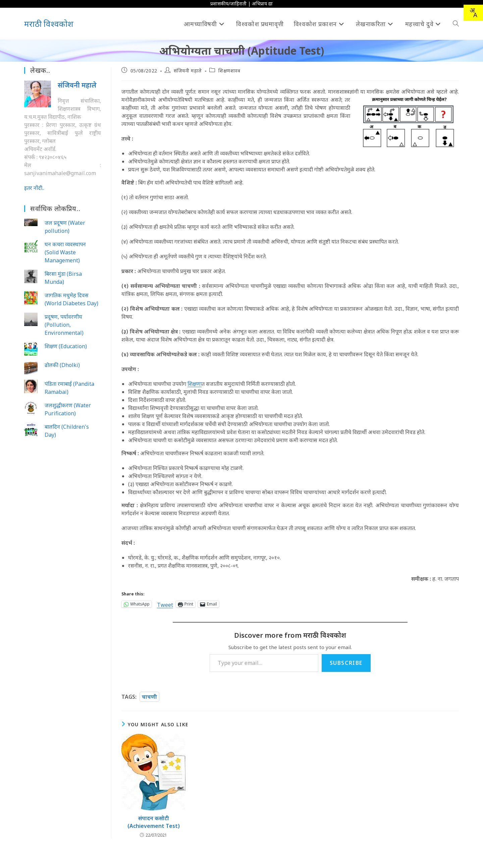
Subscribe (346, 663)
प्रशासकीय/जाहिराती (228, 3)
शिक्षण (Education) (66, 346)
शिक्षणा (194, 383)
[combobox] (473, 12)
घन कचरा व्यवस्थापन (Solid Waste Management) (65, 252)
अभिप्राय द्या (262, 3)
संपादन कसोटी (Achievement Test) (153, 821)
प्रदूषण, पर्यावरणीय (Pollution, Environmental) (64, 324)
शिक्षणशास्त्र (229, 70)
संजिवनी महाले (188, 70)
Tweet (165, 604)
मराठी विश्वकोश (48, 23)
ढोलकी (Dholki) (62, 365)
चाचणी (149, 696)
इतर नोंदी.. (34, 188)
